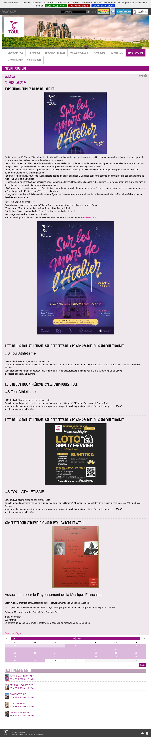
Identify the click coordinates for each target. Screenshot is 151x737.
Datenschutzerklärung (103, 5)
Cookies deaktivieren (79, 5)
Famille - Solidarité (79, 52)
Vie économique (15, 60)
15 (75, 653)
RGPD (33, 734)
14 (55, 653)
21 (55, 657)
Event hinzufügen (13, 633)
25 (136, 657)
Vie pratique (34, 52)
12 (15, 653)
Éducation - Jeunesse (55, 52)
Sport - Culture (135, 52)
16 (96, 653)
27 (35, 661)
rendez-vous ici (89, 217)
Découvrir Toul (15, 52)
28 (55, 661)
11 (136, 649)
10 (116, 649)
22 (75, 657)
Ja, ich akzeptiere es (56, 5)
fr (92, 12)
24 (116, 657)
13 (35, 653)
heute (142, 665)
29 (15, 645)
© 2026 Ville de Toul (18, 732)
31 (55, 645)
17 (116, 653)
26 (15, 661)
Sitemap (14, 734)
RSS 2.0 (27, 734)
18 (136, 653)
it (95, 12)
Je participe (99, 52)
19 (15, 657)
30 (35, 645)
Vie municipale (34, 60)
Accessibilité (40, 734)
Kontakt (21, 734)
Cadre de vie (117, 52)
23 (96, 657)
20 (35, 657)
